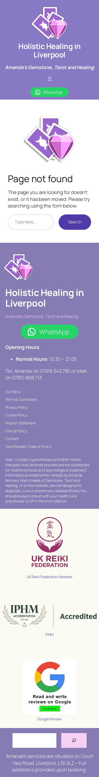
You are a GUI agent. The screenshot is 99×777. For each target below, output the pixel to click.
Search (75, 222)
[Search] (74, 740)
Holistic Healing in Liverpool (49, 50)
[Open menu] (49, 79)
